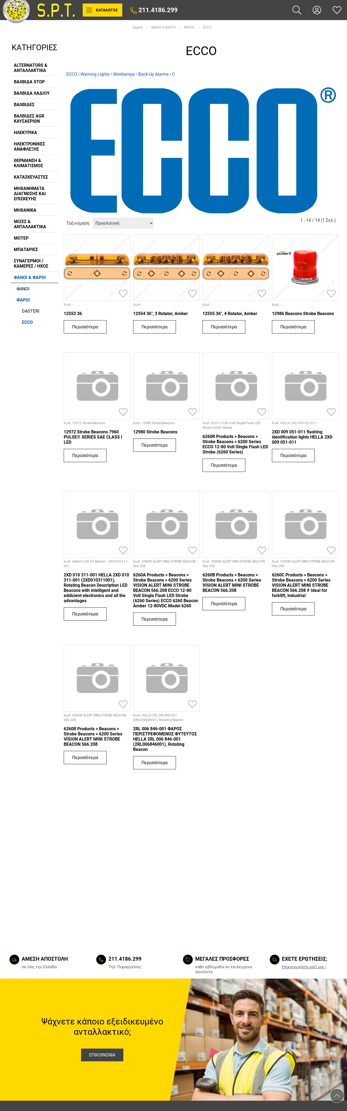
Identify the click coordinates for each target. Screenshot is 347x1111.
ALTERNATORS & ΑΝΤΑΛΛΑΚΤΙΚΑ (30, 68)
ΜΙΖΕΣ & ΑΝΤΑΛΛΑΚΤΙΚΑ (30, 224)
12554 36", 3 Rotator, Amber (160, 313)
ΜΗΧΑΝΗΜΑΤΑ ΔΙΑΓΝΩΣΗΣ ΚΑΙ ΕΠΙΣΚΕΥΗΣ (30, 193)
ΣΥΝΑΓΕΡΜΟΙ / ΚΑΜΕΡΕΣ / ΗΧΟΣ (31, 263)
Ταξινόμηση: (78, 223)
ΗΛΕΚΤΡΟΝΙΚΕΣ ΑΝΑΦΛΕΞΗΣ (29, 146)
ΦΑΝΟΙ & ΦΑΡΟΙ (163, 28)
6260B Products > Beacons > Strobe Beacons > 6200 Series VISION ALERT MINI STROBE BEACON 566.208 (232, 582)
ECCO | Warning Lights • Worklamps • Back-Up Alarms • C (120, 74)
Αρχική (137, 28)
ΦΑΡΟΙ (189, 28)
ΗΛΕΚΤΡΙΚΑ (25, 132)
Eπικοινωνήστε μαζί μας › (304, 967)
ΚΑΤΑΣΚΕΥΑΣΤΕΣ (31, 177)
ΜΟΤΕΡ (21, 238)
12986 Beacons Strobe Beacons (303, 313)
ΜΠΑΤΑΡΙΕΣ (26, 249)
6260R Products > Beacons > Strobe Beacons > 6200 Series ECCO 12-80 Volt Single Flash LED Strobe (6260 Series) (235, 444)
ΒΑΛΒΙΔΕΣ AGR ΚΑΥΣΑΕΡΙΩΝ (29, 118)
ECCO (207, 28)
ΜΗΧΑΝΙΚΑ (25, 210)
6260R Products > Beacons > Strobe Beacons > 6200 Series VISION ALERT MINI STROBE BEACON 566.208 (93, 736)
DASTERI (30, 311)
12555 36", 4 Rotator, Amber (230, 313)
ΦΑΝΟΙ (23, 288)
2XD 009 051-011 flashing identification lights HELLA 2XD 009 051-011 (302, 437)
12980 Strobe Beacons (155, 431)
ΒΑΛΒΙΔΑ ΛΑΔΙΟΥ (32, 93)
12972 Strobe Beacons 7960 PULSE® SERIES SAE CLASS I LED (93, 437)
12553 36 (73, 313)
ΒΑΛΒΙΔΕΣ (24, 104)
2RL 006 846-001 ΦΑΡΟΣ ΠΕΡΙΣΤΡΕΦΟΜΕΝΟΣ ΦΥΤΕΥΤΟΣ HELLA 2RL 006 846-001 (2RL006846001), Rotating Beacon (165, 739)
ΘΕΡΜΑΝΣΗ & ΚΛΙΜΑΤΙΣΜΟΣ (28, 163)
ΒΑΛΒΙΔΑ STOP (29, 81)
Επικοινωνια (102, 1055)
